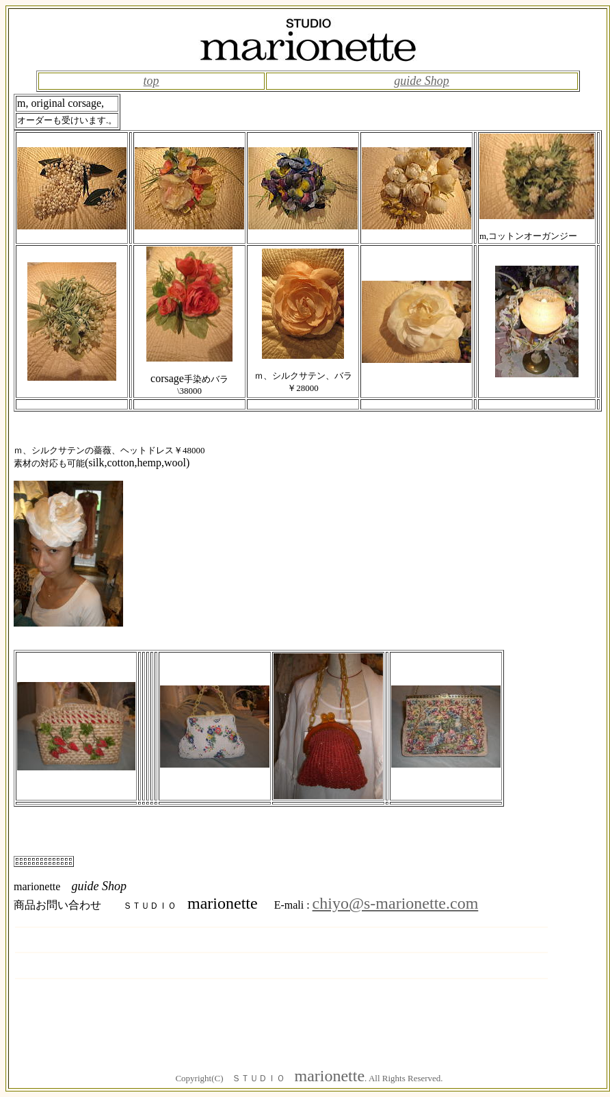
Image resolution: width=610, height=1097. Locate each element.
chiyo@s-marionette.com (396, 903)
